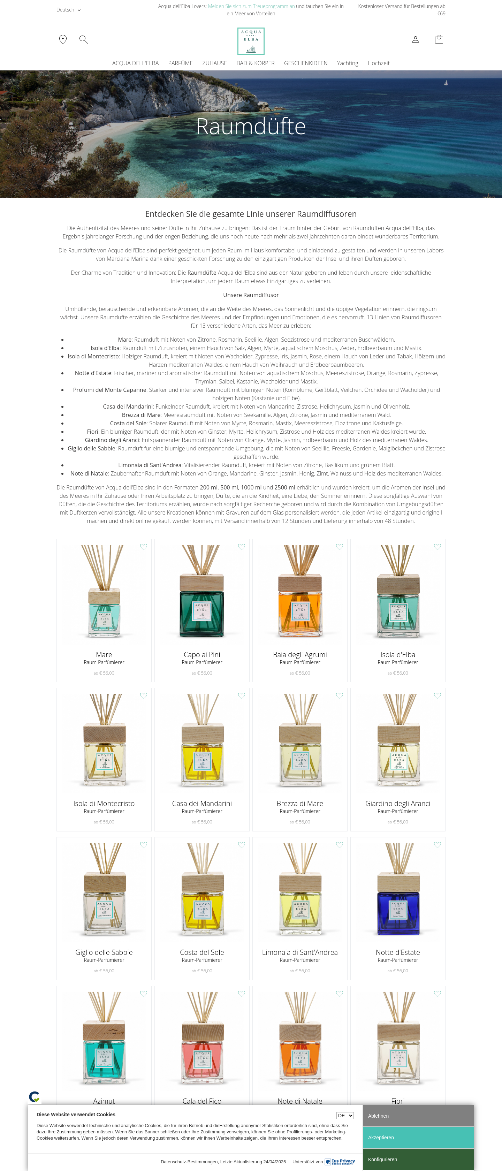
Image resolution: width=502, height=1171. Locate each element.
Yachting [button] (347, 63)
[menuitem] (348, 63)
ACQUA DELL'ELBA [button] (135, 63)
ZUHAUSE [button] (214, 63)
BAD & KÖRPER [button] (255, 63)
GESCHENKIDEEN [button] (306, 63)
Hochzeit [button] (379, 63)
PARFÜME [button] (180, 63)
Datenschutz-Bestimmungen (189, 1161)
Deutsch (65, 9)
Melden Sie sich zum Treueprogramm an (251, 6)
